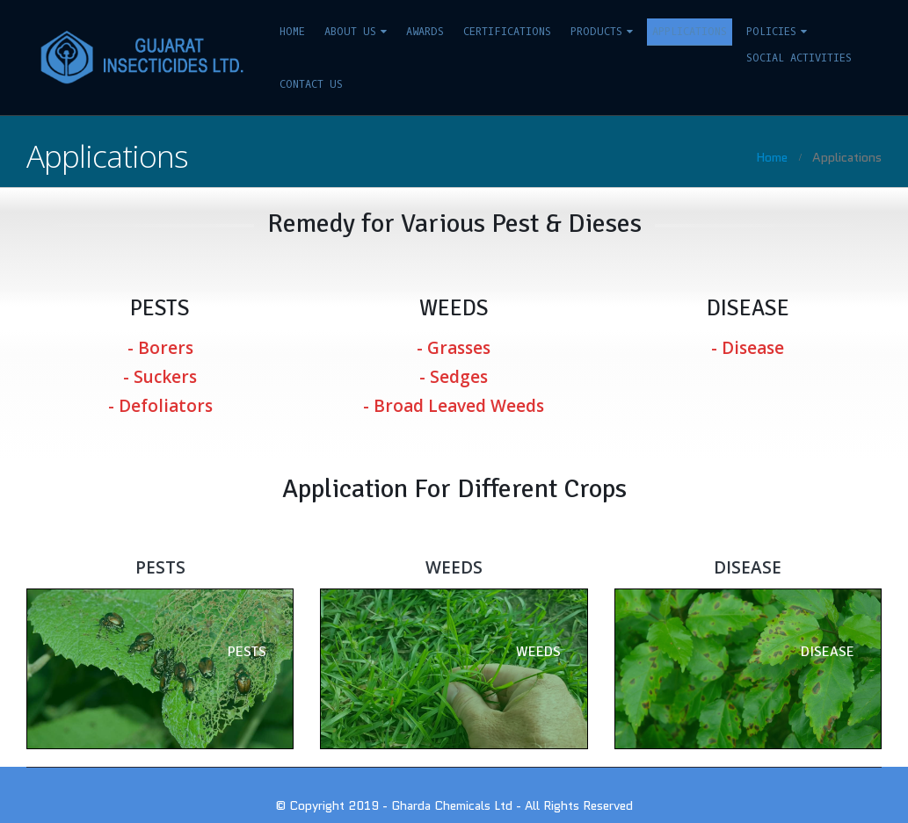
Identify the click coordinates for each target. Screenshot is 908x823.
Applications (689, 32)
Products (596, 32)
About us (350, 32)
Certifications (507, 32)
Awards (425, 32)
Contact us (311, 84)
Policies (771, 32)
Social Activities (799, 58)
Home (292, 32)
